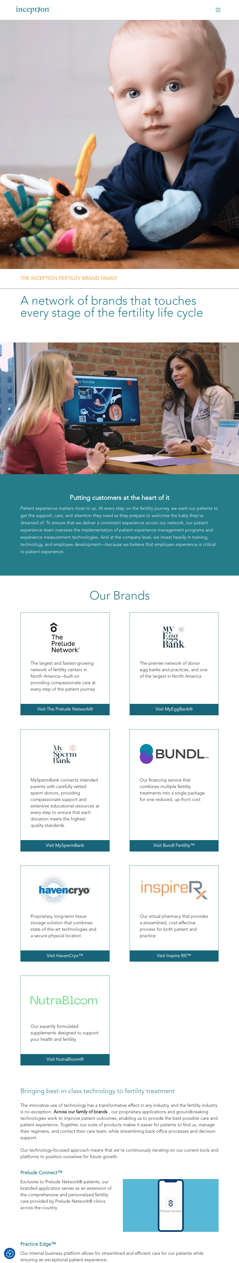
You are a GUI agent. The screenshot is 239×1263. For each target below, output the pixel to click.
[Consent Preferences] (9, 1253)
